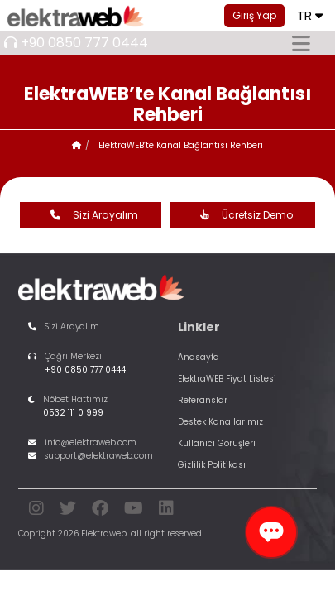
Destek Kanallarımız (220, 422)
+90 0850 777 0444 (84, 42)
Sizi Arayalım (90, 215)
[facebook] (100, 511)
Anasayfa (198, 357)
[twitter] (68, 511)
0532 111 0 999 (73, 412)
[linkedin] (166, 511)
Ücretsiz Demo (242, 215)
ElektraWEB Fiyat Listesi (227, 378)
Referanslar (202, 400)
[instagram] (36, 511)
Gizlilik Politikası (212, 465)
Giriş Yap (254, 15)
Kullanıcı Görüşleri (217, 443)
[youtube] (134, 511)
